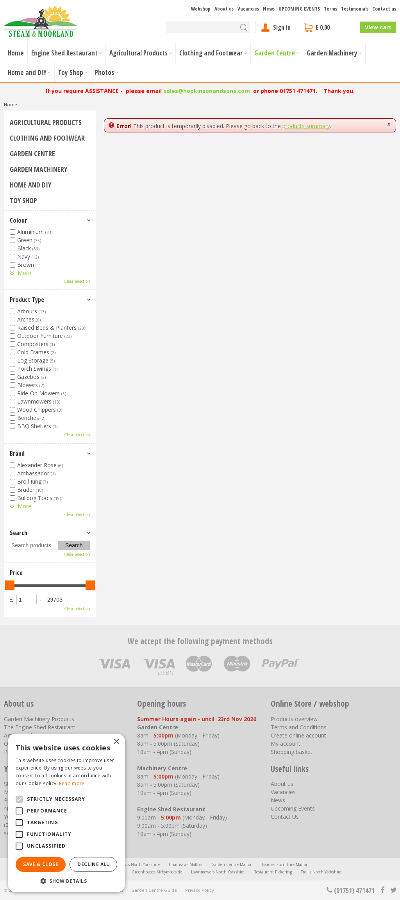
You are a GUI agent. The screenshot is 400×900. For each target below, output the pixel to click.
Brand (17, 453)
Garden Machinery (38, 169)
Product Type (27, 300)
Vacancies (283, 792)
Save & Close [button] (40, 864)
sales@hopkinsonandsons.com (206, 91)
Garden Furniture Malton (285, 864)
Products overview (294, 719)
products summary (306, 126)
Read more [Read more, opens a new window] (72, 783)
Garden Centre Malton (232, 864)
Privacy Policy (199, 890)
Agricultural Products (46, 122)
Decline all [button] (93, 864)
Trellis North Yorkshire (321, 872)
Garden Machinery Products (39, 719)
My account (285, 743)
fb (382, 890)
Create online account (298, 735)
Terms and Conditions (299, 727)
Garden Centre (32, 153)
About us (282, 784)
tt (393, 890)
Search (18, 533)
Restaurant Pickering (273, 872)
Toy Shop (23, 200)
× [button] (116, 742)
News (278, 800)
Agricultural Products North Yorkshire (125, 864)
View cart (378, 27)
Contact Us (285, 816)
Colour (18, 220)
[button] (66, 880)
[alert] (66, 813)
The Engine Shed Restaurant (39, 727)
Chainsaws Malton (185, 864)
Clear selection (77, 281)
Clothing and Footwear (47, 138)
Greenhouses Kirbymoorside (157, 872)
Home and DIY (30, 184)
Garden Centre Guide (154, 890)
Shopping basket (291, 751)
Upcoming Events (293, 808)
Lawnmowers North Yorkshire (218, 872)
